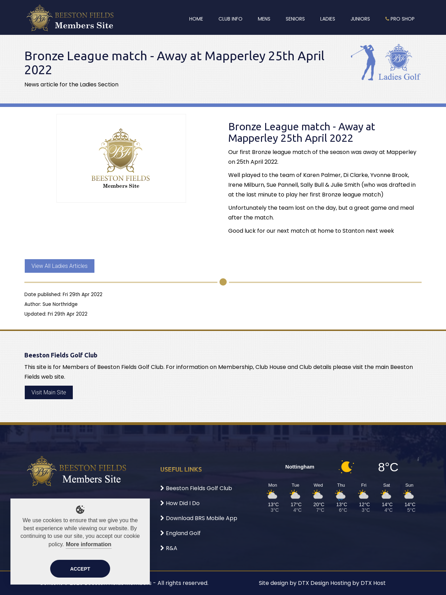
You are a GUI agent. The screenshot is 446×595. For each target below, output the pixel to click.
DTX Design (313, 583)
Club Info (230, 18)
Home (196, 18)
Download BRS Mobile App (198, 518)
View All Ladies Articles (59, 266)
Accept (80, 569)
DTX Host (373, 583)
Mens (264, 18)
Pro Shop (400, 18)
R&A (168, 548)
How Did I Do (180, 503)
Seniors (295, 18)
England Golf (180, 533)
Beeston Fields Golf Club (196, 488)
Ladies (327, 18)
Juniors (360, 18)
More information (89, 544)
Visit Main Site (48, 392)
